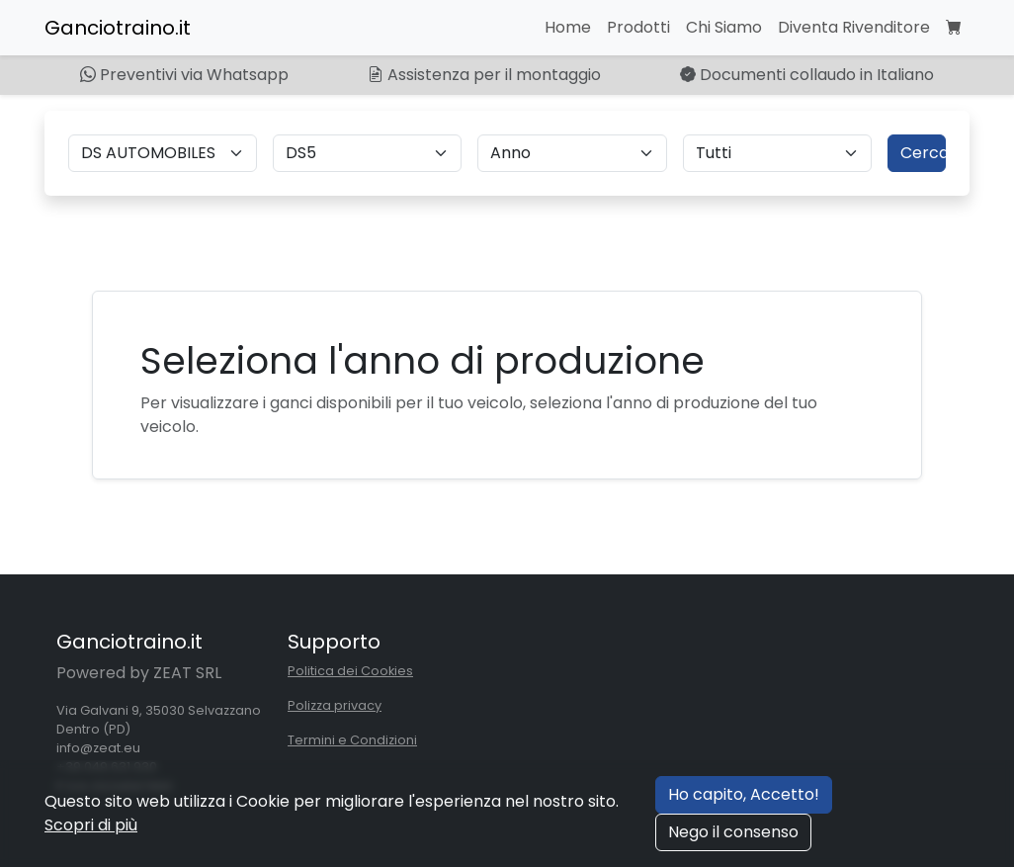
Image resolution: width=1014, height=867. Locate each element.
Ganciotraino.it (117, 28)
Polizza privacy (334, 705)
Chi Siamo (724, 27)
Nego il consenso (733, 832)
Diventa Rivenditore (854, 27)
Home (568, 27)
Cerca (923, 152)
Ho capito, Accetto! (743, 794)
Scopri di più (90, 825)
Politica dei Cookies (350, 670)
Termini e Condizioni (352, 740)
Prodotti (638, 27)
